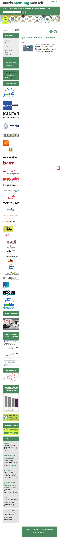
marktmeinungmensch (23, 3)
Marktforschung (9, 50)
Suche (17, 30)
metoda (7, 46)
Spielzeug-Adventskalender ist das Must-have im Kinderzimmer (38, 38)
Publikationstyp (11, 62)
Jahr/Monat (9, 65)
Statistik (7, 52)
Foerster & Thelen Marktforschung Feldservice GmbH (9, 457)
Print (55, 31)
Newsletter (53, 1)
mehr (37, 53)
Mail (51, 31)
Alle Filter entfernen (9, 54)
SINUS (6, 497)
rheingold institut (9, 511)
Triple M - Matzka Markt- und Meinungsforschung (10, 484)
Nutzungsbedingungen (48, 529)
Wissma (6, 443)
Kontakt (36, 529)
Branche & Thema (11, 60)
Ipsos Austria (8, 470)
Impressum (28, 529)
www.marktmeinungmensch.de (39, 532)
